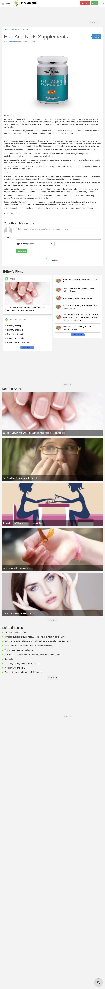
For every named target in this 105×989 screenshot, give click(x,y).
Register (85, 3)
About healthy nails (15, 338)
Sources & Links (13, 214)
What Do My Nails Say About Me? (78, 298)
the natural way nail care (15, 632)
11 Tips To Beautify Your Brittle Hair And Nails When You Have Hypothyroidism (25, 309)
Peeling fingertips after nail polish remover (23, 672)
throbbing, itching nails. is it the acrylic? (22, 663)
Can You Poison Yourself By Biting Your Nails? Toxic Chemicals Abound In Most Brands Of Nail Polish (80, 317)
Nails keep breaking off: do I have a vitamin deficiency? (29, 646)
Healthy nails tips (14, 326)
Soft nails (8, 659)
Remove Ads (94, 22)
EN (102, 3)
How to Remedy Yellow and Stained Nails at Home (79, 289)
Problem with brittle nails (15, 668)
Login (94, 3)
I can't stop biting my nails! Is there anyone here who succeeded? (33, 654)
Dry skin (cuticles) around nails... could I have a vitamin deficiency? (34, 637)
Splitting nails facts (15, 334)
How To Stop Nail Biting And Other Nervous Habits (78, 327)
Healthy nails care (15, 330)
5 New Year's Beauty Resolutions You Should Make (80, 307)
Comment (22, 251)
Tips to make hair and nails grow (19, 650)
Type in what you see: (25, 244)
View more (27, 347)
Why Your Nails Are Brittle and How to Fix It (80, 280)
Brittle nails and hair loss (18, 342)
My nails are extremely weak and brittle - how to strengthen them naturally (37, 641)
